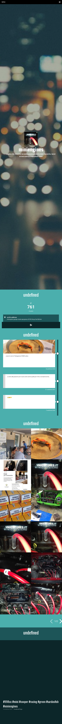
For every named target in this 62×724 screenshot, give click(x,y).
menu (3, 2)
